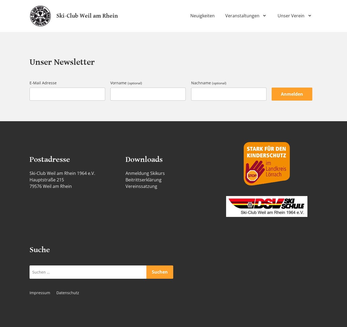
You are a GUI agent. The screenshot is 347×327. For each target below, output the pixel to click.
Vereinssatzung (141, 186)
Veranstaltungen (242, 16)
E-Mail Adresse (43, 82)
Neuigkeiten (202, 16)
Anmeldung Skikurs (145, 173)
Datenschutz (67, 292)
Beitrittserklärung (144, 180)
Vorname (126, 82)
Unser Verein (291, 16)
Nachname (208, 82)
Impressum (40, 292)
